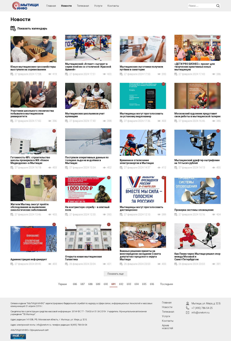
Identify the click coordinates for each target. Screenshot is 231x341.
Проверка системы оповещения (193, 209)
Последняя (166, 284)
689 (98, 284)
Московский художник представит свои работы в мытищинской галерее (197, 115)
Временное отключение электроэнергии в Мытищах (137, 161)
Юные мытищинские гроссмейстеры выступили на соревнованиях (33, 68)
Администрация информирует (29, 259)
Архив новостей (167, 327)
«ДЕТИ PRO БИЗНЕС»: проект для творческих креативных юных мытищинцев (194, 66)
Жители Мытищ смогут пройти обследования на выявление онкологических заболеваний (30, 207)
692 (121, 284)
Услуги (98, 5)
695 (144, 284)
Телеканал (83, 5)
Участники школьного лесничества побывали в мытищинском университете (32, 113)
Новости (66, 5)
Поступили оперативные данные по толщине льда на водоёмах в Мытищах (87, 160)
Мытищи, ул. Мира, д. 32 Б (206, 303)
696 (152, 284)
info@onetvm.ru (43, 325)
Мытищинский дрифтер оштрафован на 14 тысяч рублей (197, 161)
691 (113, 284)
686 (75, 284)
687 (83, 284)
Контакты (113, 5)
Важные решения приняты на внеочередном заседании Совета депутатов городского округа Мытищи (140, 255)
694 (137, 284)
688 (90, 284)
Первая (62, 284)
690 (106, 284)
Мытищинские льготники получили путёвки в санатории (141, 68)
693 (129, 284)
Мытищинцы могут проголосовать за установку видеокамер (141, 115)
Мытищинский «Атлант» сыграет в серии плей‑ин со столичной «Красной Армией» (88, 66)
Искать (218, 5)
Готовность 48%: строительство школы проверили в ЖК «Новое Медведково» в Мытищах (30, 160)
